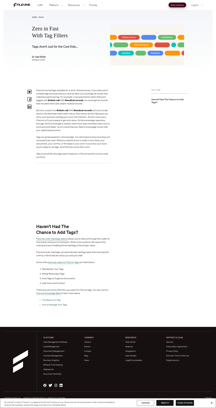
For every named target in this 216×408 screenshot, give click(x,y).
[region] (108, 403)
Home (34, 17)
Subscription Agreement (176, 346)
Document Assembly (52, 374)
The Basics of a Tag (51, 300)
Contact (87, 351)
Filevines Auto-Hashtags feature (52, 238)
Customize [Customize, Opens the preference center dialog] (145, 403)
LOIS (40, 4)
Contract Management (53, 355)
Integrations (130, 351)
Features (129, 346)
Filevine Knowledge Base (48, 293)
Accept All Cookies (184, 403)
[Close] (212, 403)
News (86, 360)
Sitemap (208, 398)
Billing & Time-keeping (53, 364)
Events (87, 346)
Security (169, 342)
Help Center (130, 342)
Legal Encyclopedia (133, 360)
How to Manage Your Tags (54, 304)
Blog (41, 17)
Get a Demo (177, 4)
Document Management (53, 351)
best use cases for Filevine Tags (63, 262)
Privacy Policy (172, 351)
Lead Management (51, 346)
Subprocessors (172, 360)
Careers (87, 342)
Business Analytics (51, 360)
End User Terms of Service (177, 355)
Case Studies (131, 355)
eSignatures (48, 369)
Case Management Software (55, 342)
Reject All (165, 403)
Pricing (93, 4)
